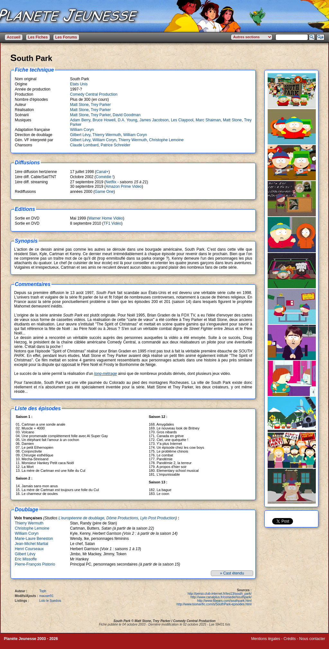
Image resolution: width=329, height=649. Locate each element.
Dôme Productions (122, 518)
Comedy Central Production (93, 94)
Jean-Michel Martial (31, 543)
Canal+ (102, 171)
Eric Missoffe (26, 559)
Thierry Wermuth (107, 135)
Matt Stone (79, 104)
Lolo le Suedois (50, 600)
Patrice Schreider (115, 145)
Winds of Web (263, 643)
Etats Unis (79, 84)
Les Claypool (182, 120)
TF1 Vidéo (112, 223)
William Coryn (82, 129)
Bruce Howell (104, 120)
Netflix (111, 182)
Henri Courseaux (29, 549)
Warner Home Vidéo (105, 218)
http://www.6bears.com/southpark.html (224, 600)
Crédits (290, 638)
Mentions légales (265, 638)
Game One (104, 191)
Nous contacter (312, 638)
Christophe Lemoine (166, 140)
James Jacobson (154, 120)
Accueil (14, 37)
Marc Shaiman (208, 120)
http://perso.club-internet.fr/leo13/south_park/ (220, 593)
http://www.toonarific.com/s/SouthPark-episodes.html (214, 604)
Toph (42, 591)
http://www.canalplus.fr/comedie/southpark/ (221, 597)
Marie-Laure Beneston (34, 538)
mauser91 (46, 596)
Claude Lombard (84, 145)
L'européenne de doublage (81, 518)
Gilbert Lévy (80, 135)
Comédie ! (104, 177)
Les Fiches (38, 37)
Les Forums (66, 37)
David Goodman (127, 115)
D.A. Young (127, 120)
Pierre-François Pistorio (35, 564)
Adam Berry (80, 120)
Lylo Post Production (157, 518)
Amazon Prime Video (124, 186)
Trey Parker (101, 104)
